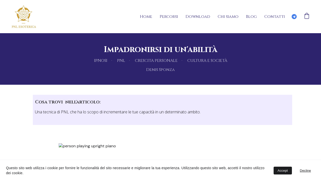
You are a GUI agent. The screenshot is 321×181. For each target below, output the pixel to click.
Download (198, 16)
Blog (251, 16)
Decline (305, 170)
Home (146, 16)
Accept (283, 170)
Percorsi (169, 16)
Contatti (274, 16)
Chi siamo (228, 16)
